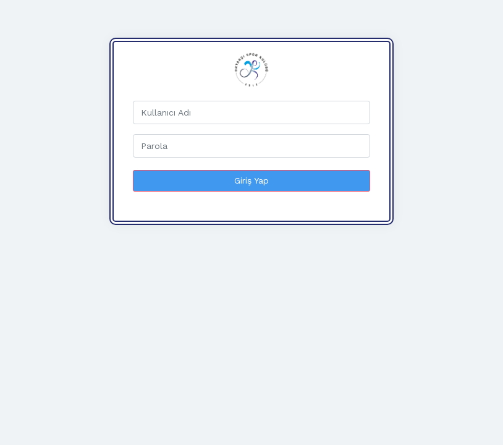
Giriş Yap (251, 180)
